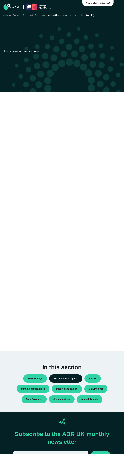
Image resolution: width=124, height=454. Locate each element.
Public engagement (99, 116)
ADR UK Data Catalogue (44, 110)
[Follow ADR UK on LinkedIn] (87, 15)
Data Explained (102, 312)
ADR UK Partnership (100, 175)
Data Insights (97, 111)
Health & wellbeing (99, 241)
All (92, 99)
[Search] (92, 15)
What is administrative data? (98, 3)
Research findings (99, 125)
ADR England (97, 171)
